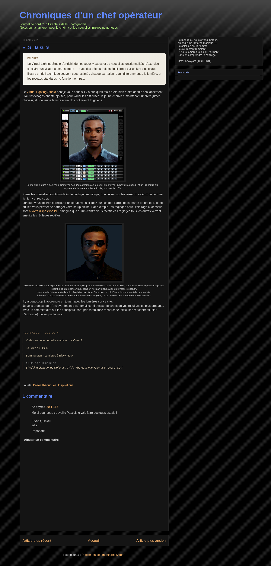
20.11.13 (52, 406)
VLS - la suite (36, 47)
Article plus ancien (151, 540)
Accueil (94, 540)
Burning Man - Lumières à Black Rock (49, 355)
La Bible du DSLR (37, 348)
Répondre (38, 431)
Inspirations (65, 385)
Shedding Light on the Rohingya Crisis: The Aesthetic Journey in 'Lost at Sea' (74, 367)
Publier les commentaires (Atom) (103, 554)
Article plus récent (37, 540)
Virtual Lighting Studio (41, 92)
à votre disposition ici (43, 211)
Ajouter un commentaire (41, 439)
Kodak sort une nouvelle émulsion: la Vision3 (54, 340)
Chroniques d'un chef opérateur (91, 15)
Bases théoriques (44, 385)
